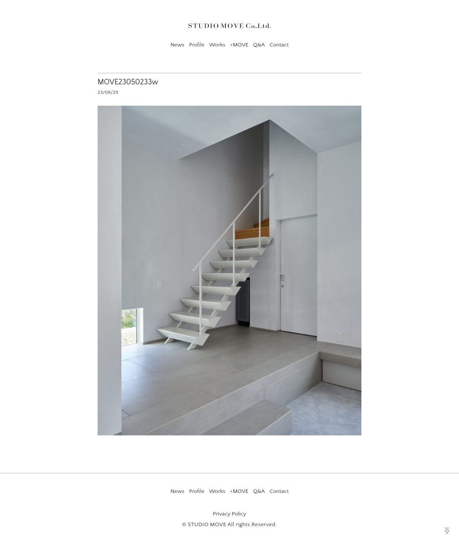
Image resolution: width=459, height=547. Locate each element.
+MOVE (239, 45)
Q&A (259, 45)
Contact (279, 45)
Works (217, 45)
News (177, 45)
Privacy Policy (229, 514)
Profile (197, 45)
